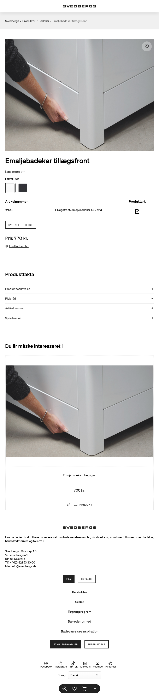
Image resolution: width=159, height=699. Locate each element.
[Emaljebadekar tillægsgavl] (79, 433)
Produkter (28, 21)
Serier (79, 602)
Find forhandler (19, 246)
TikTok (74, 665)
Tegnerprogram (80, 612)
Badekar (44, 21)
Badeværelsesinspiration (79, 631)
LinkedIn (85, 665)
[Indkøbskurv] (84, 688)
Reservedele (97, 644)
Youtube (98, 665)
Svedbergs (12, 21)
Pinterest (110, 665)
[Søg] (64, 688)
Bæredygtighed (79, 621)
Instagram (61, 665)
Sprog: (62, 675)
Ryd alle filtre (20, 224)
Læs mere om (15, 171)
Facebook (46, 665)
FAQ (68, 578)
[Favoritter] (74, 688)
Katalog (87, 578)
